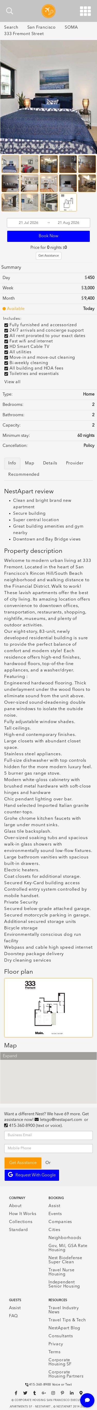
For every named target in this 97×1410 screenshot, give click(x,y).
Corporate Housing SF (60, 1362)
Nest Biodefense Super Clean (65, 1260)
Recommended (23, 475)
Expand (10, 1056)
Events (55, 1214)
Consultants (60, 1336)
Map (29, 463)
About (15, 1206)
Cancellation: (15, 446)
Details (50, 463)
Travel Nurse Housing (61, 1272)
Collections (21, 1222)
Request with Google (32, 1174)
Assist (54, 1206)
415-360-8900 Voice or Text (48, 1384)
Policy (89, 446)
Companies (60, 1222)
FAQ (13, 1316)
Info (12, 463)
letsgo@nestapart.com (61, 1120)
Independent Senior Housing (64, 1284)
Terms (54, 1352)
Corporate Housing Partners (66, 1374)
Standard (18, 1230)
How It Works (22, 1214)
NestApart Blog (64, 1328)
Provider (74, 463)
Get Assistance (48, 255)
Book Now (48, 236)
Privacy (55, 1344)
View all (12, 382)
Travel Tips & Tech (67, 1320)
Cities (54, 1230)
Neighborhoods (64, 1238)
